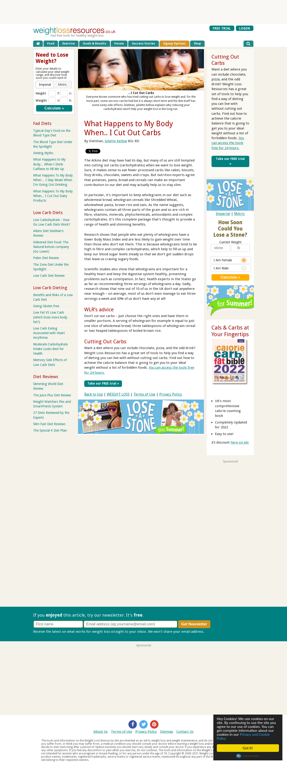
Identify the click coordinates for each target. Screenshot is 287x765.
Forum (119, 43)
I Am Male (230, 268)
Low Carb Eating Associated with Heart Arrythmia (49, 333)
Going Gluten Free (46, 306)
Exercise (68, 43)
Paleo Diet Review (46, 258)
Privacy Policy (170, 394)
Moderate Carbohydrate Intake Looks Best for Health (50, 348)
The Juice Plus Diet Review (52, 395)
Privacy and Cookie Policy (243, 736)
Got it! (248, 748)
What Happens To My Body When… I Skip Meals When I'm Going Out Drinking (53, 180)
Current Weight (230, 242)
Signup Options (174, 43)
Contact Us (185, 732)
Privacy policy (215, 632)
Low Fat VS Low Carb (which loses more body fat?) (50, 317)
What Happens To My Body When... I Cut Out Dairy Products (53, 195)
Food (50, 43)
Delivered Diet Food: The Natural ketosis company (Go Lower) (51, 246)
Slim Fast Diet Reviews (49, 424)
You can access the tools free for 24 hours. (228, 143)
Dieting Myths (43, 153)
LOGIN (244, 28)
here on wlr (240, 442)
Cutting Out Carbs (105, 341)
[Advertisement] (143, 11)
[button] (45, 84)
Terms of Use (144, 394)
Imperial (223, 214)
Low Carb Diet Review (49, 275)
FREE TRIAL (222, 28)
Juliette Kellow (116, 141)
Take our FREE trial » (103, 383)
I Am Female (230, 260)
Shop (197, 43)
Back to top (93, 394)
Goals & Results (94, 43)
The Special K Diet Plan (50, 430)
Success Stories (143, 43)
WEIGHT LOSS (118, 394)
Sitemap (166, 732)
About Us (100, 732)
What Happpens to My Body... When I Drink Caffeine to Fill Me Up (49, 164)
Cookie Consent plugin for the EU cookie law (247, 756)
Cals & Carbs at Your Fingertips (230, 331)
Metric (239, 214)
